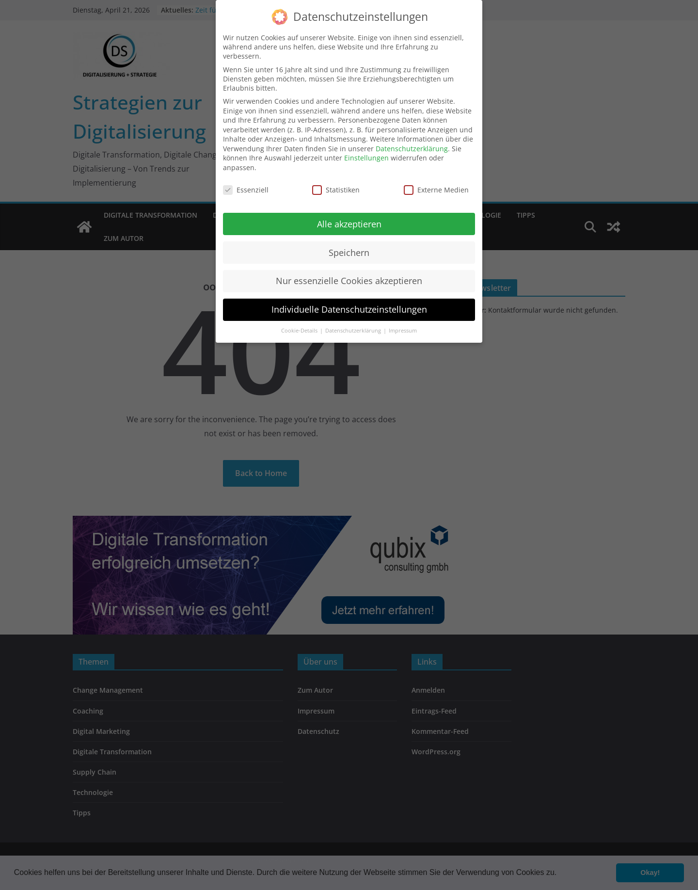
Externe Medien (436, 181)
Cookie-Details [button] (300, 322)
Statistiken (336, 181)
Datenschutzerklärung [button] (353, 322)
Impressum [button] (403, 322)
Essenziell (246, 181)
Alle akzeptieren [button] (349, 215)
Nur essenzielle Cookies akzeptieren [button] (349, 272)
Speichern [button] (349, 244)
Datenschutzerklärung (412, 140)
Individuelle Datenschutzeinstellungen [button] (349, 301)
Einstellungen (366, 149)
